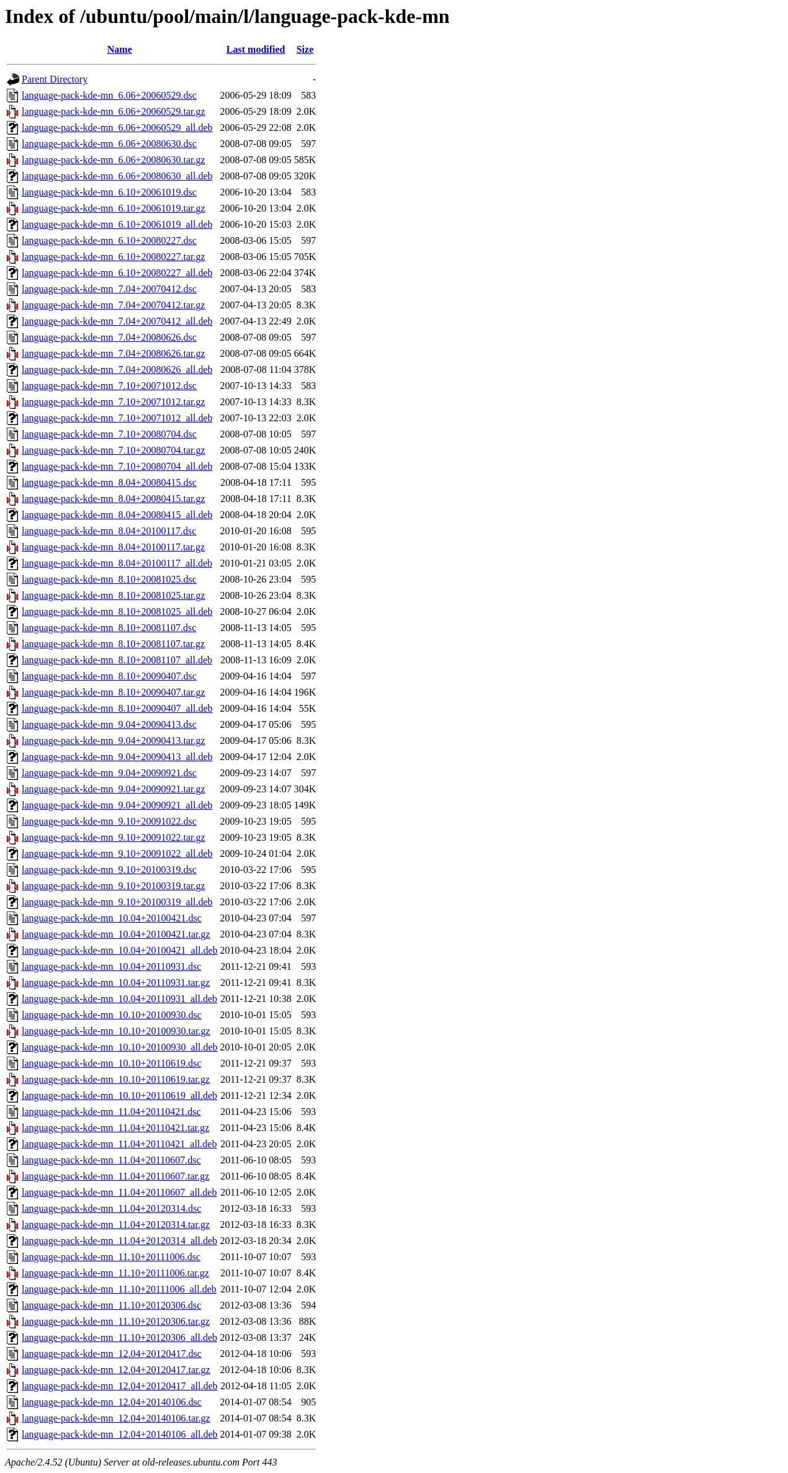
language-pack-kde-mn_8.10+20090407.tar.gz (113, 692)
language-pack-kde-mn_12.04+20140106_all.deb (120, 1434)
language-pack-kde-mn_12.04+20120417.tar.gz (116, 1369)
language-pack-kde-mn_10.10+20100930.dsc (112, 1015)
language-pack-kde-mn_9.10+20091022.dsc (109, 821)
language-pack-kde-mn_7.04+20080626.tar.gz (113, 353)
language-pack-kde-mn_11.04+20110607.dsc (111, 1160)
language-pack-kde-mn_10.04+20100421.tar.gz (116, 934)
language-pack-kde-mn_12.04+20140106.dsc (112, 1402)
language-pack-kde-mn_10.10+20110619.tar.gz (116, 1079)
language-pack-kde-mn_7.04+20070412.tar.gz (113, 305)
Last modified (255, 49)
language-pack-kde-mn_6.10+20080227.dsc (109, 240)
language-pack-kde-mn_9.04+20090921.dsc (109, 773)
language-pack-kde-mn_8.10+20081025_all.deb (117, 611)
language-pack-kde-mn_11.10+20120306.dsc (111, 1305)
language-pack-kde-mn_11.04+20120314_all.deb (119, 1240)
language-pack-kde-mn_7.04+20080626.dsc (109, 337)
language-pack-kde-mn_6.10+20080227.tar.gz (113, 256)
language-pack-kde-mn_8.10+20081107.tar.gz (113, 643)
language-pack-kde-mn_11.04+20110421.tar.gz (115, 1127)
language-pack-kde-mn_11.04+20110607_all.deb (119, 1192)
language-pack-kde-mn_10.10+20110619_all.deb (119, 1095)
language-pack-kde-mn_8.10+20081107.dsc (109, 627)
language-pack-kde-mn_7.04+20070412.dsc (109, 289)
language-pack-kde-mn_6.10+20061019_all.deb (117, 224)
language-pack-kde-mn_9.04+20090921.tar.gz (113, 789)
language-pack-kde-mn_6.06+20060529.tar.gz (113, 111)
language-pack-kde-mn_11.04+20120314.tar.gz (116, 1224)
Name (119, 49)
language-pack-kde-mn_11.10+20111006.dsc (111, 1256)
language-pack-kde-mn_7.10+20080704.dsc (109, 434)
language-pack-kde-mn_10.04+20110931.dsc (111, 966)
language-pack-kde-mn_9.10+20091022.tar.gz (113, 837)
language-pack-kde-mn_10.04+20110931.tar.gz (116, 982)
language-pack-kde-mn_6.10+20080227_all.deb (117, 272)
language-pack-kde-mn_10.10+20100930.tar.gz (116, 1031)
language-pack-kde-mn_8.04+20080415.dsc (109, 482)
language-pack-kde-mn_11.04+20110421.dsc (111, 1111)
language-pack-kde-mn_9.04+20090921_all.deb (117, 805)
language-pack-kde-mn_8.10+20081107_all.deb (117, 660)
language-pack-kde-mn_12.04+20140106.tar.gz (116, 1418)
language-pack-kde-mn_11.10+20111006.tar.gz (115, 1273)
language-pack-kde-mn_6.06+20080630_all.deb (117, 176)
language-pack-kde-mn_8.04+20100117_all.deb (117, 563)
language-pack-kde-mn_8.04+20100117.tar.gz (113, 547)
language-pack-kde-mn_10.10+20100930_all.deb (120, 1047)
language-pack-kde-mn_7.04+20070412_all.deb (117, 321)
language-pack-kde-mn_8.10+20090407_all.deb (117, 708)
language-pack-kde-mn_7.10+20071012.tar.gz (113, 401)
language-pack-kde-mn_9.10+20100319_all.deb (117, 902)
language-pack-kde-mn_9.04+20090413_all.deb (117, 756)
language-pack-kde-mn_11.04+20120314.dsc (111, 1208)
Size (305, 49)
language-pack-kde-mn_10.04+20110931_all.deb (119, 998)
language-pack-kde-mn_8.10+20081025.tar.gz (113, 595)
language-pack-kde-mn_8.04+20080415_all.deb (117, 514)
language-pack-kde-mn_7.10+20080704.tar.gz (113, 450)
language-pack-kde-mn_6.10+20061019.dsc (109, 192)
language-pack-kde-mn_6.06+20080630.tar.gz (113, 159)
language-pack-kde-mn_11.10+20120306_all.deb (119, 1337)
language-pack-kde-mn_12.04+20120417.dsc (112, 1353)
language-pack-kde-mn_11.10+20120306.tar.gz (116, 1321)
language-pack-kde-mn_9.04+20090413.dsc (109, 724)
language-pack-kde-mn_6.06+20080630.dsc (109, 143)
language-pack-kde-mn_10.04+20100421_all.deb (120, 950)
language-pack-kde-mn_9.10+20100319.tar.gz (113, 885)
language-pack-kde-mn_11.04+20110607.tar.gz (115, 1176)
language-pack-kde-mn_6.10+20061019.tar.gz (113, 208)
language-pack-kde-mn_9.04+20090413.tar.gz (113, 740)
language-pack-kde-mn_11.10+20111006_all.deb (119, 1289)
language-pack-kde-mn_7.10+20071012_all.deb (117, 418)
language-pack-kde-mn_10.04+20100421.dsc (112, 918)
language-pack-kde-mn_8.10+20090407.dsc (109, 676)
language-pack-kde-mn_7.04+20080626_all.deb (117, 369)
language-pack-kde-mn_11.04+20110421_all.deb (119, 1144)
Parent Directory (54, 79)
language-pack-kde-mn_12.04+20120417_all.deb (120, 1386)
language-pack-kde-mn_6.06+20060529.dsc (109, 95)
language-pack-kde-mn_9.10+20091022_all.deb (117, 853)
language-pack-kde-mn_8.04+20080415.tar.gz (113, 498)
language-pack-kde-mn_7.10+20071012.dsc (109, 385)
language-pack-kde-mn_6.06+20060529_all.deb (117, 127)
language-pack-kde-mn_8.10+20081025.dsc (109, 579)
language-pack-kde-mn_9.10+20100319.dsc (109, 869)
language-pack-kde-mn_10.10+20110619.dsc (111, 1063)
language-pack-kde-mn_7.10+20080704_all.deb (117, 466)
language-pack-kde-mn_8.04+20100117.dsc (109, 531)
